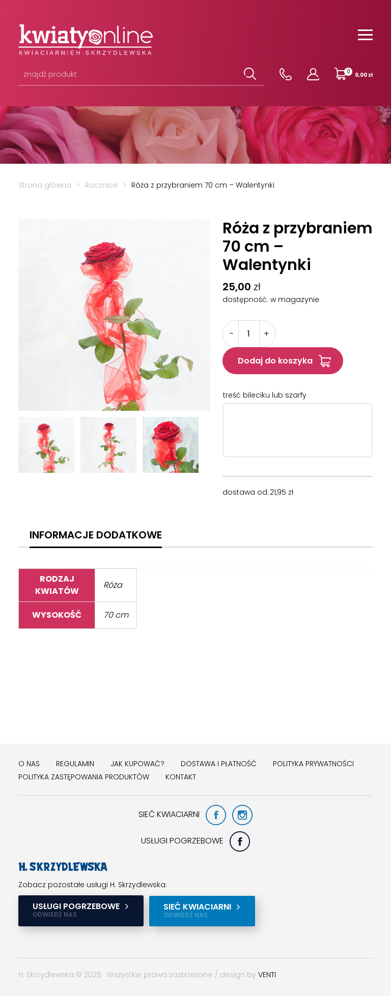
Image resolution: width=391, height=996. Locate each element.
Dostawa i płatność (219, 764)
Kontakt (180, 777)
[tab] (95, 535)
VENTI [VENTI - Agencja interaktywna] (267, 974)
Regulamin (75, 764)
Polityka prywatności (313, 764)
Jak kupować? (137, 764)
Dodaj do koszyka (275, 361)
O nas (29, 764)
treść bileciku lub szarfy (264, 395)
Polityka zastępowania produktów (83, 777)
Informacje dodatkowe (96, 535)
